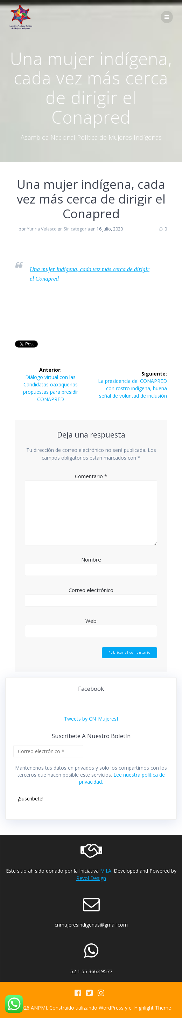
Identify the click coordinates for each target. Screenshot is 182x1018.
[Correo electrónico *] (48, 751)
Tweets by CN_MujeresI (91, 718)
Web (91, 620)
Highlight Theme (152, 1007)
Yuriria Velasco (42, 229)
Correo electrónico (91, 589)
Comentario (91, 476)
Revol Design (91, 878)
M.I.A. (106, 870)
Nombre (91, 559)
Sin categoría (77, 229)
